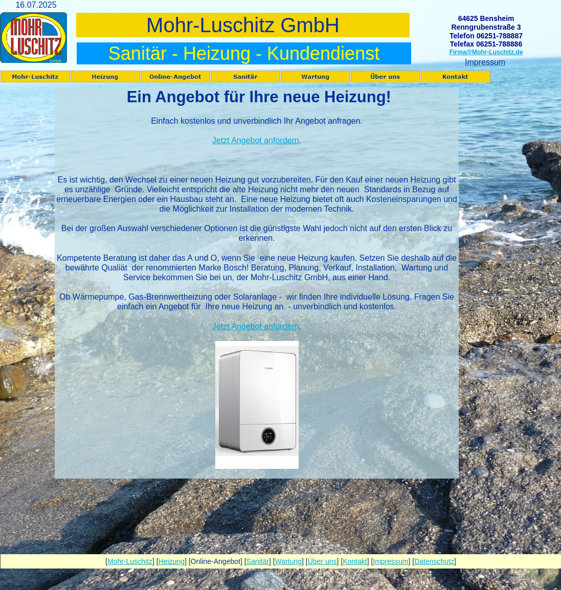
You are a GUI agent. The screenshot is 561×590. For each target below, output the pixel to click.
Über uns (322, 561)
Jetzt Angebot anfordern (255, 140)
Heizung (172, 561)
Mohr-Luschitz (129, 561)
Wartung (288, 561)
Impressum (390, 561)
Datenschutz (434, 561)
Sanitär (257, 561)
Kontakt (355, 561)
